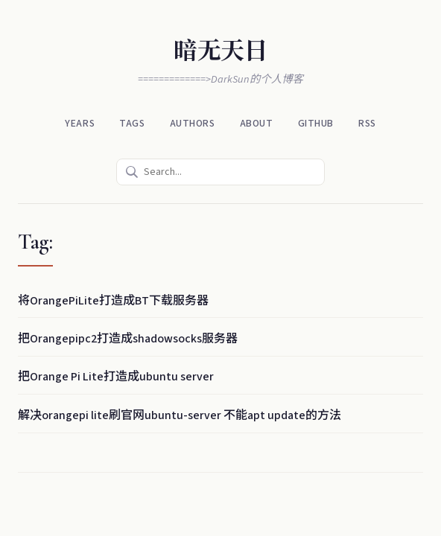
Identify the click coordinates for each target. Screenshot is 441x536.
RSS (367, 123)
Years (80, 123)
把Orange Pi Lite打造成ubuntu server (116, 376)
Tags (132, 123)
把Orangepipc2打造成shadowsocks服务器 (128, 339)
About (256, 123)
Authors (192, 123)
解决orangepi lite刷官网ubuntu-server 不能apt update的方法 (179, 415)
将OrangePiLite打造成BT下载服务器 (113, 301)
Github (316, 123)
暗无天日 (220, 51)
